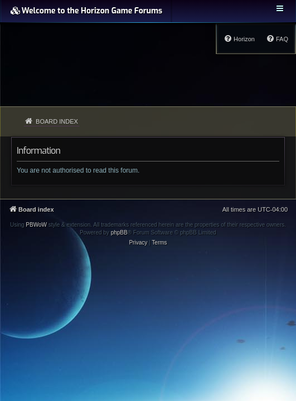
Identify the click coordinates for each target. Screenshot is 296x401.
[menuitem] (277, 39)
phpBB (119, 232)
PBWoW (36, 225)
